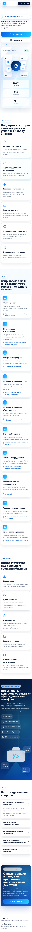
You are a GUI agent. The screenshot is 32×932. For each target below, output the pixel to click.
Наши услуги (16, 40)
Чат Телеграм (16, 34)
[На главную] (4, 3)
